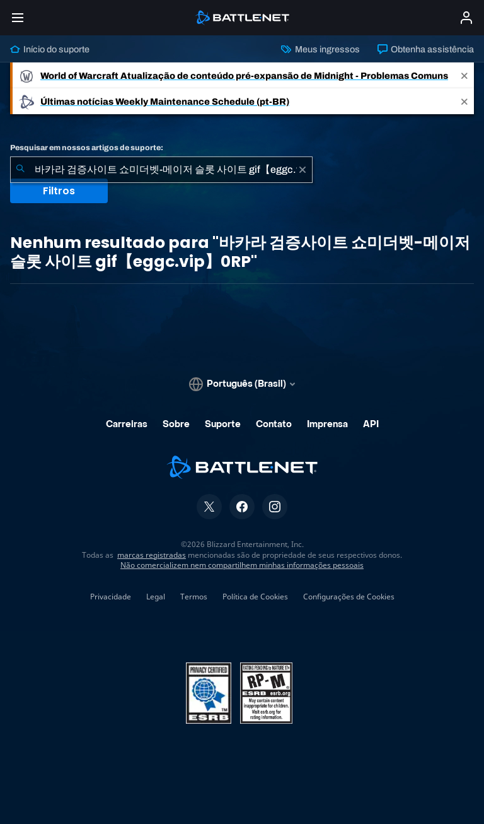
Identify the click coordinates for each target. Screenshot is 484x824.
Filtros (59, 191)
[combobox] (161, 169)
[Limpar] (302, 169)
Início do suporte (49, 49)
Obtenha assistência (425, 49)
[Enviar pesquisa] (20, 169)
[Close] (464, 75)
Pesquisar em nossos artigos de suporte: (86, 147)
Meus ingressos (320, 49)
